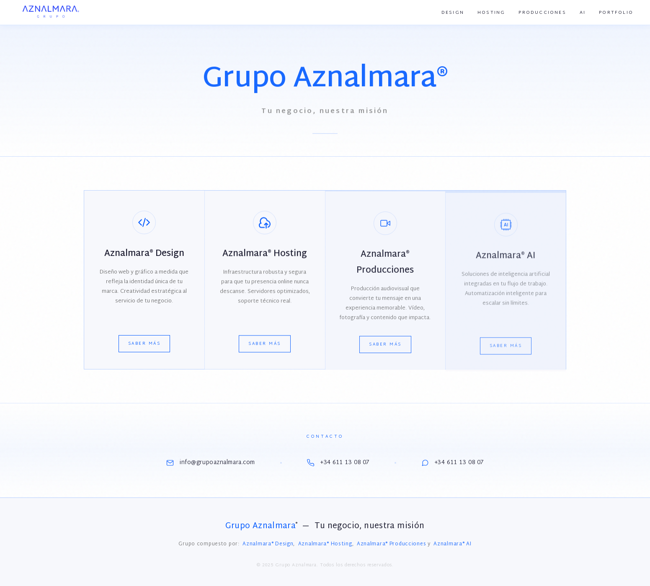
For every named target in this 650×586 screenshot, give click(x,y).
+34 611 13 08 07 (338, 462)
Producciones (542, 12)
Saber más (144, 345)
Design (452, 12)
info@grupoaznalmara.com (210, 462)
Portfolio (616, 12)
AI (583, 12)
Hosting (491, 12)
